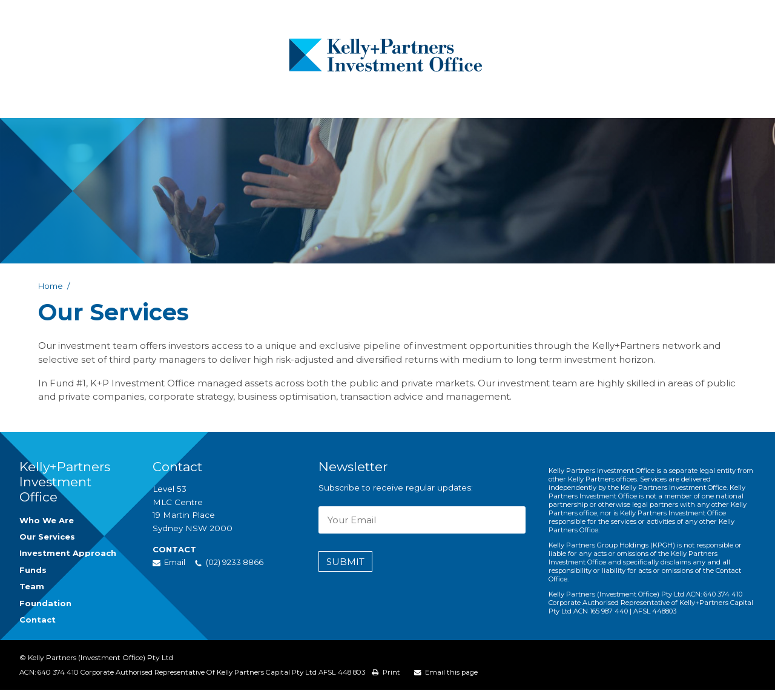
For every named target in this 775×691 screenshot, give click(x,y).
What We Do (268, 99)
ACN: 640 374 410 (51, 673)
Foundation (533, 99)
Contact (599, 99)
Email (175, 562)
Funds (344, 99)
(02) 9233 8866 (722, 76)
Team (403, 99)
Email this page (472, 673)
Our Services (48, 537)
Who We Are (187, 99)
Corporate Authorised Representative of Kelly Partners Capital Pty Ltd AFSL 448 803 (234, 673)
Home (51, 286)
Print (410, 673)
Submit (345, 561)
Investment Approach (68, 555)
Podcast (467, 99)
